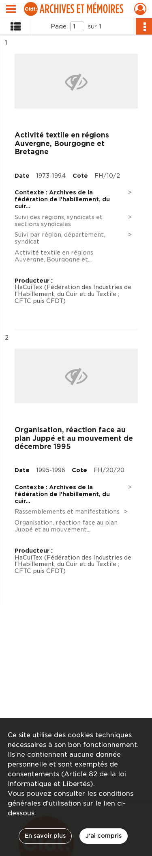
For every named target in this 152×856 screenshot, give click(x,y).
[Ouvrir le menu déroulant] (11, 10)
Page (58, 26)
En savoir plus (45, 835)
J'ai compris (104, 835)
